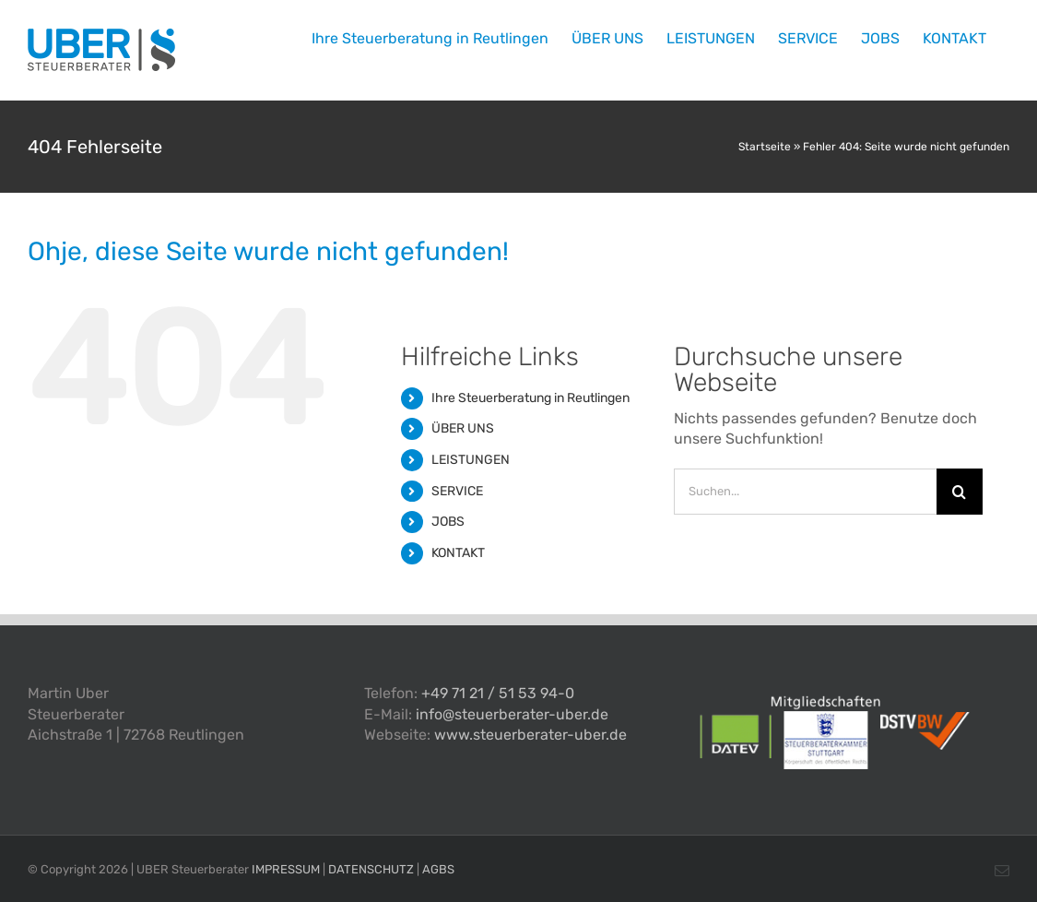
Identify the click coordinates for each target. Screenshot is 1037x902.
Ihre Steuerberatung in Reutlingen (530, 398)
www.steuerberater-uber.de (530, 734)
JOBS (448, 521)
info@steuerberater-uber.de (512, 714)
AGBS (438, 869)
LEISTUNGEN (470, 460)
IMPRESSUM (286, 869)
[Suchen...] (805, 492)
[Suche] (960, 492)
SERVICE (457, 491)
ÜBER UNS (462, 428)
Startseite (764, 146)
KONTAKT (458, 553)
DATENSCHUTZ (371, 869)
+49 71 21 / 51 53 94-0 (497, 693)
